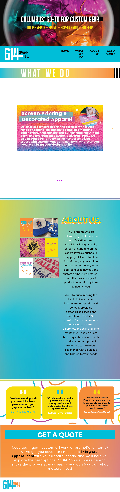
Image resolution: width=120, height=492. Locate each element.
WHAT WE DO (79, 54)
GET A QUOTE (110, 52)
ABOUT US (94, 52)
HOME (65, 50)
